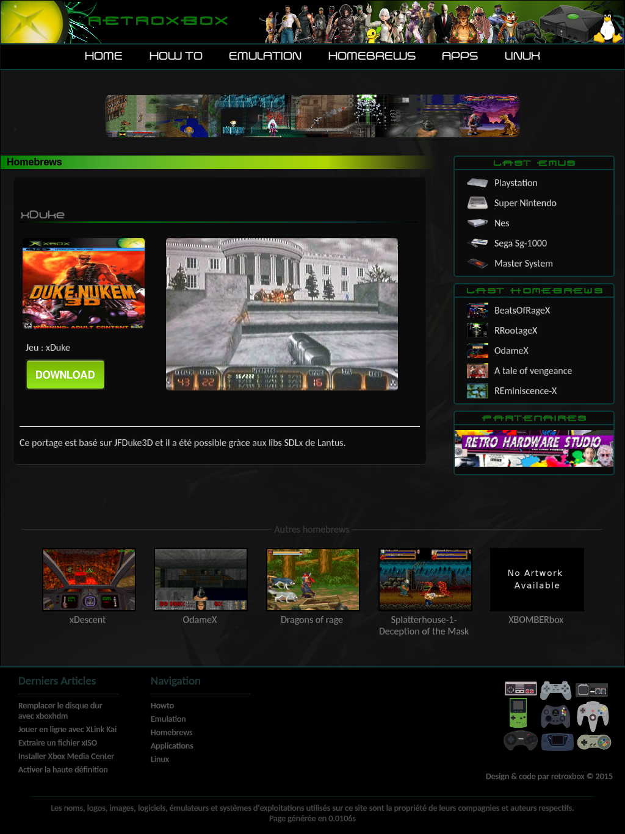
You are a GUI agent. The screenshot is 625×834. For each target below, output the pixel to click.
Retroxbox (157, 22)
